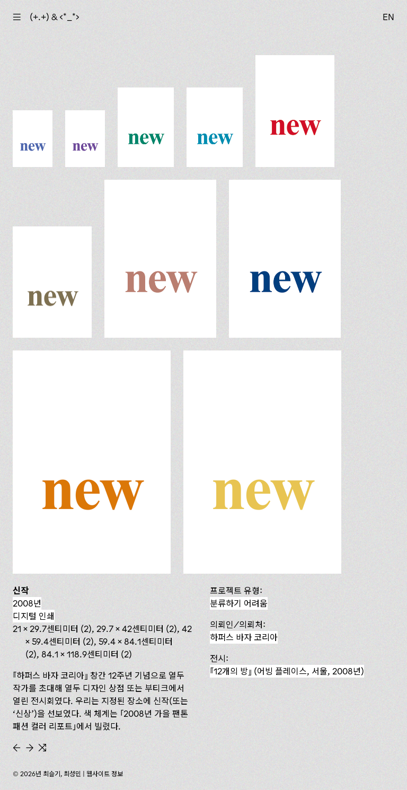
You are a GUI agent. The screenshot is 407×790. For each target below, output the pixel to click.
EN (388, 17)
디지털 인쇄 (34, 616)
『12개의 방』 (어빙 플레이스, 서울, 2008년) (287, 671)
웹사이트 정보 (104, 774)
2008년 (27, 603)
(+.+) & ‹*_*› (54, 17)
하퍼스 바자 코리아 (244, 637)
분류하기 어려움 (239, 603)
